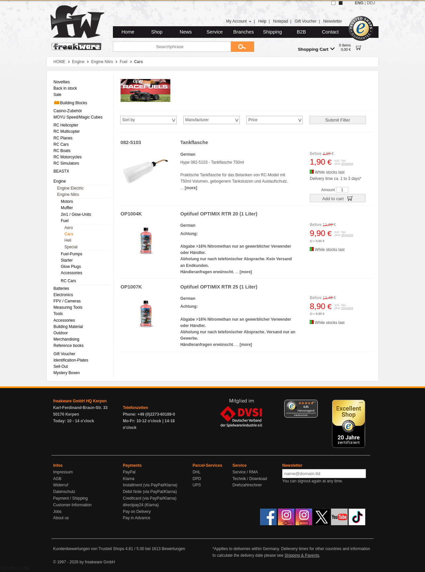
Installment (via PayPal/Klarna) (150, 485)
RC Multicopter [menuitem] (66, 131)
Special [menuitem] (70, 247)
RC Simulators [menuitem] (66, 163)
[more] (191, 188)
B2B (301, 32)
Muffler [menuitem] (67, 207)
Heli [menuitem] (67, 240)
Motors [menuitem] (67, 201)
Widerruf (60, 485)
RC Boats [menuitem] (61, 150)
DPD (197, 478)
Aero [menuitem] (68, 227)
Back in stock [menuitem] (65, 88)
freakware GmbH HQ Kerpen (80, 401)
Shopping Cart (316, 49)
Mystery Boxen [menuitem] (66, 372)
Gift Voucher (305, 21)
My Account (239, 21)
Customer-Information (72, 505)
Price (252, 120)
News (186, 32)
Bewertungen (173, 548)
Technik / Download (249, 478)
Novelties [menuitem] (61, 82)
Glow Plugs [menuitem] (71, 266)
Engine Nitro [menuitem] (68, 194)
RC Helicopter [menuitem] (65, 125)
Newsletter (332, 21)
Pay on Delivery (137, 511)
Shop (156, 32)
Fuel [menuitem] (64, 220)
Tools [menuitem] (58, 313)
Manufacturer (197, 120)
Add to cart (337, 198)
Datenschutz (64, 491)
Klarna (128, 478)
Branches (243, 32)
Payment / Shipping (70, 498)
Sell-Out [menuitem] (60, 366)
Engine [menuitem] (59, 181)
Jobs (57, 511)
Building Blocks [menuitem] (70, 102)
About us (61, 518)
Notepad (280, 21)
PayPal (129, 472)
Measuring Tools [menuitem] (67, 307)
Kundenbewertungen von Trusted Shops (88, 548)
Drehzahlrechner (247, 485)
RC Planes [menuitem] (62, 138)
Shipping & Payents (302, 555)
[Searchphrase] (172, 46)
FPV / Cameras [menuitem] (67, 301)
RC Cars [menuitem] (61, 144)
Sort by (128, 120)
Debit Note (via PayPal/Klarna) (150, 491)
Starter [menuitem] (67, 260)
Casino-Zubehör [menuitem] (67, 111)
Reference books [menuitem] (68, 345)
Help (262, 21)
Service (215, 32)
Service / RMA (245, 472)
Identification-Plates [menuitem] (70, 360)
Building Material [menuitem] (68, 326)
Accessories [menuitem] (71, 273)
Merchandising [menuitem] (66, 339)
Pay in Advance (136, 518)
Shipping (272, 32)
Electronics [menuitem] (63, 294)
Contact (330, 32)
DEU (371, 3)
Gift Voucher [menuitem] (64, 354)
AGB (57, 478)
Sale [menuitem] (57, 94)
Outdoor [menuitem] (60, 333)
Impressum (63, 472)
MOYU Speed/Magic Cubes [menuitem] (77, 117)
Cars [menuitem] (68, 234)
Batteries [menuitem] (61, 288)
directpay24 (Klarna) (141, 505)
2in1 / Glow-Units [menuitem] (76, 214)
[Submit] (242, 46)
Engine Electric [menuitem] (70, 188)
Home (128, 32)
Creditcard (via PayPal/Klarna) (149, 498)
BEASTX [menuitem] (61, 171)
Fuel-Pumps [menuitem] (71, 254)
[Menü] (314, 404)
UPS (197, 485)
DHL (197, 472)
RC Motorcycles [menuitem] (67, 157)
